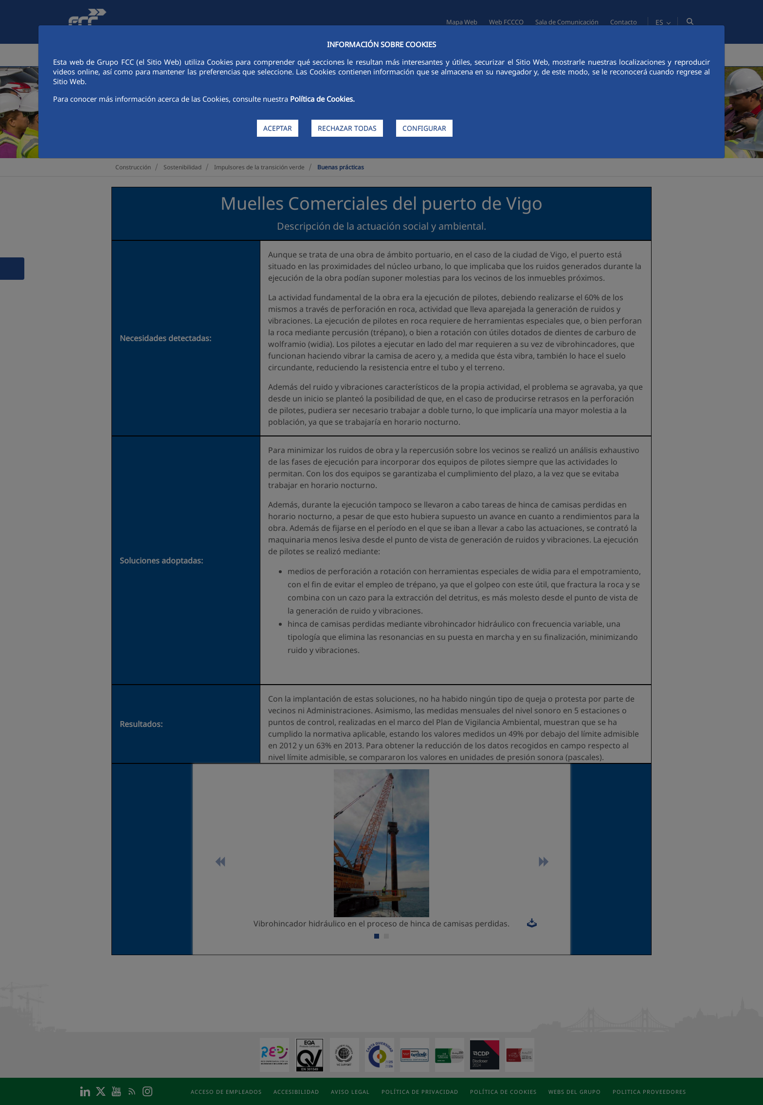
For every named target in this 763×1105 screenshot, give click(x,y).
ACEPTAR (277, 128)
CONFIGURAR (424, 128)
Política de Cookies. (322, 99)
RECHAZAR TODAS (347, 128)
